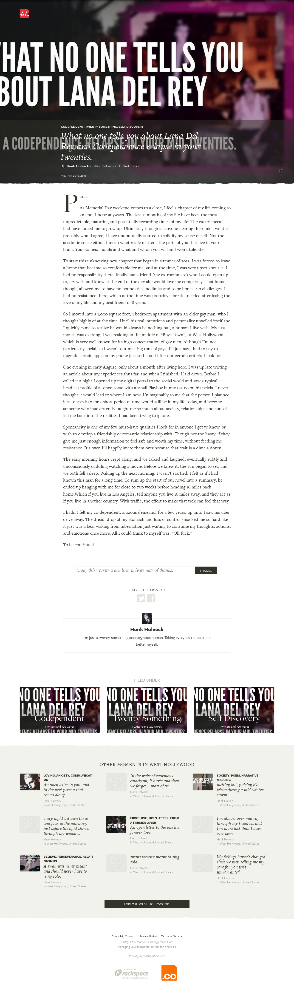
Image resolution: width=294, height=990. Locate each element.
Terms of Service (172, 936)
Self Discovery (131, 126)
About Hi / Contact (123, 936)
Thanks (206, 570)
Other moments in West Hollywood (147, 764)
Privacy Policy (148, 936)
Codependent (72, 126)
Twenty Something (101, 126)
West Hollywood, (116, 165)
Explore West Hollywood (147, 904)
